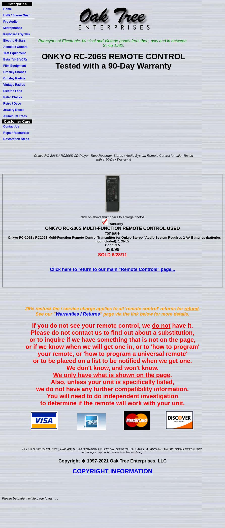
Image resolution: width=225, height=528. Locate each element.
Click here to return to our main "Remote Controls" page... (112, 269)
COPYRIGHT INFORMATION (112, 471)
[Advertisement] (113, 114)
